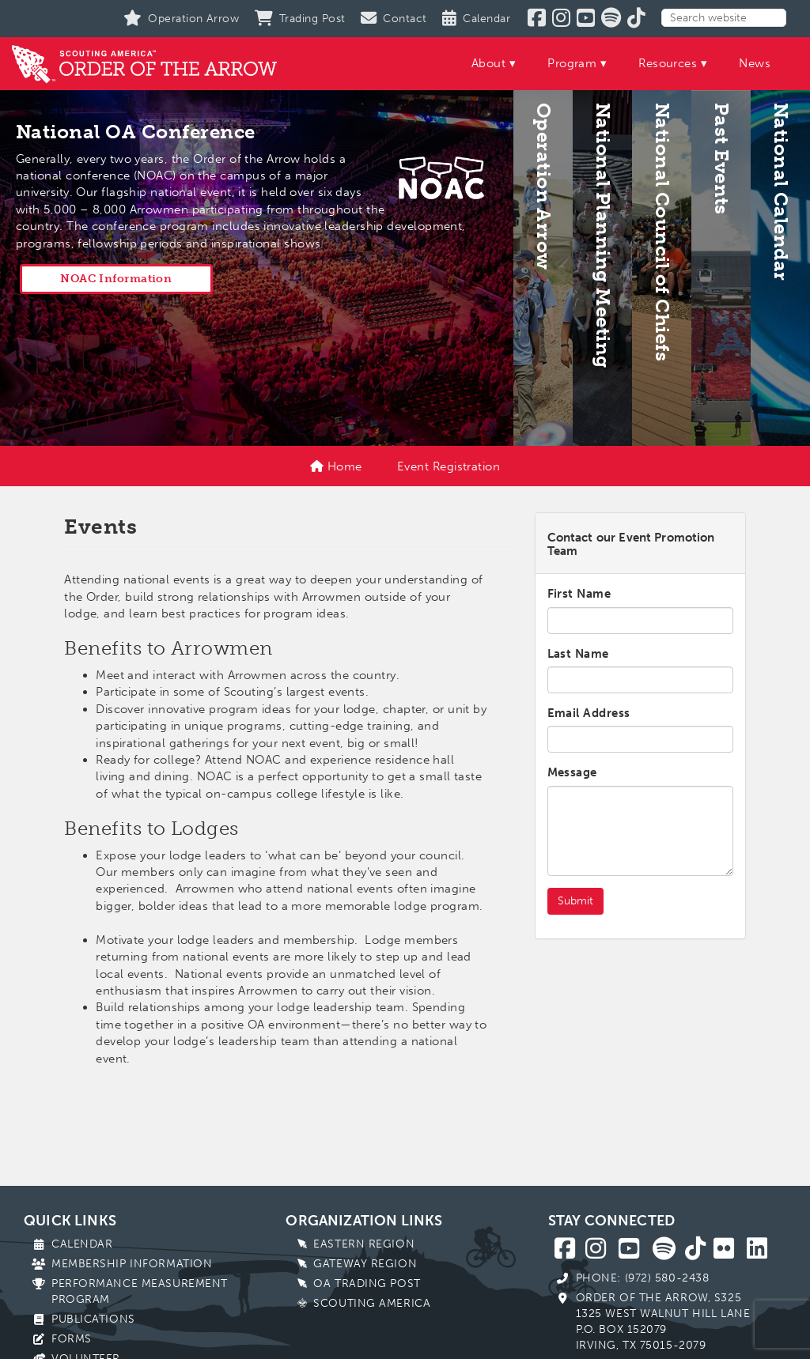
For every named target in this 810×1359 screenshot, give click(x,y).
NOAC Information (116, 278)
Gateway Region (365, 1263)
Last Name (578, 654)
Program (571, 63)
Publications (93, 1319)
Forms (71, 1339)
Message (572, 772)
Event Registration (448, 466)
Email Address (588, 713)
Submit (575, 901)
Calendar (81, 1244)
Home (336, 466)
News (754, 63)
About (488, 63)
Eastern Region (363, 1244)
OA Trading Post (366, 1283)
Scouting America (371, 1303)
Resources (667, 63)
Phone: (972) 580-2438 (643, 1278)
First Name (579, 594)
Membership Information (131, 1263)
